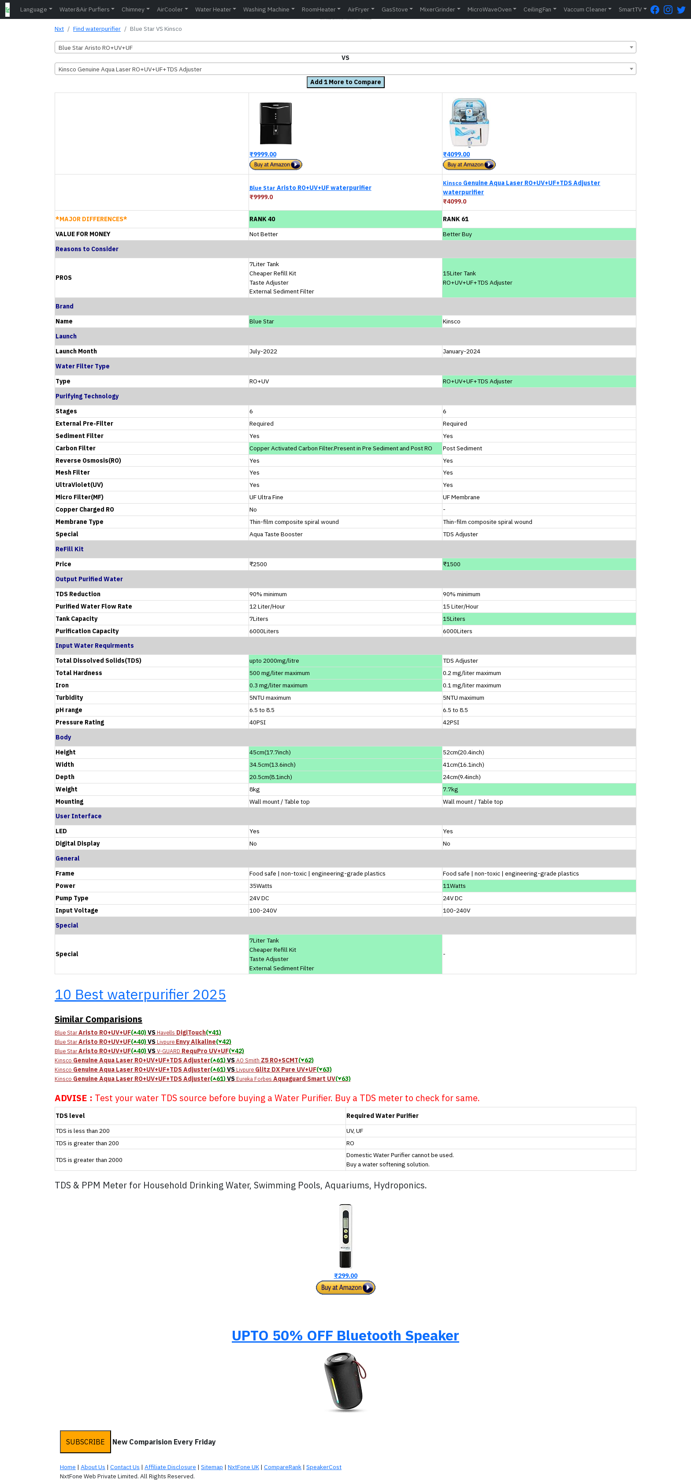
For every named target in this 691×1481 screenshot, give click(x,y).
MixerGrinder (437, 9)
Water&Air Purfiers (84, 9)
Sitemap (212, 1467)
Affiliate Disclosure (170, 1467)
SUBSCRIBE (85, 1441)
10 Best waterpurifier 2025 (140, 994)
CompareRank (282, 1467)
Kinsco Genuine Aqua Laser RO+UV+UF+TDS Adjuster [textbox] (130, 69)
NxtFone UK (243, 1467)
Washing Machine (266, 9)
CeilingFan (537, 9)
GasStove (395, 9)
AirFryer (358, 9)
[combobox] (345, 47)
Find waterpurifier (97, 29)
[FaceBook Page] (657, 9)
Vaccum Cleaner (585, 9)
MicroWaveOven (490, 9)
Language (33, 9)
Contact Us (125, 1467)
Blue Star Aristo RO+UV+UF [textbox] (96, 48)
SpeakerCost (324, 1467)
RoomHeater (319, 9)
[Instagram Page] (670, 9)
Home (68, 1467)
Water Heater (213, 9)
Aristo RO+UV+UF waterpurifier (310, 188)
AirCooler (170, 9)
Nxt (59, 29)
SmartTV (630, 9)
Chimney (133, 9)
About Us (93, 1467)
